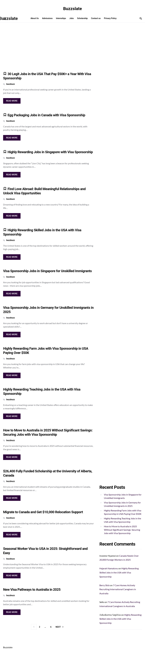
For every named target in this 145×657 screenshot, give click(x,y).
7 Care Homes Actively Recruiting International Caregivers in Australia (117, 589)
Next (58, 627)
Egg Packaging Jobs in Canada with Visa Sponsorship (46, 115)
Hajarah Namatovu (108, 568)
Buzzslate (72, 8)
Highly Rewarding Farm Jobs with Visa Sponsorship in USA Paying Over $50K (122, 512)
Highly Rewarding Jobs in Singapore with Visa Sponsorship (50, 152)
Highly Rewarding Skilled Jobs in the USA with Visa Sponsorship (119, 572)
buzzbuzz (10, 84)
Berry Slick (104, 585)
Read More (12, 101)
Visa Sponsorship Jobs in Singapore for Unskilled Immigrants (47, 271)
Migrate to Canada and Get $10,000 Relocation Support (43, 512)
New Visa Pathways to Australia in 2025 (31, 590)
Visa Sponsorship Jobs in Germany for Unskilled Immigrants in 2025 (122, 504)
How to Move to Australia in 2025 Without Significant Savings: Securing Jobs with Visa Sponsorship (122, 529)
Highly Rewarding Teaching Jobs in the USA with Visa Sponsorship (122, 520)
